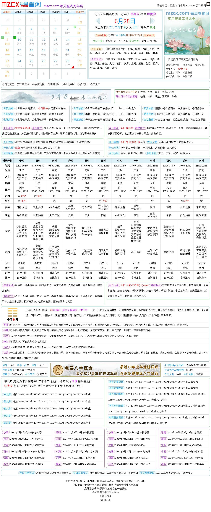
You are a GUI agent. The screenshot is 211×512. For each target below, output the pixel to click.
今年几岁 (170, 69)
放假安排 (200, 65)
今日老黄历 (172, 59)
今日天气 (95, 84)
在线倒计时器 (173, 76)
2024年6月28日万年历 (47, 473)
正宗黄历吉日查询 (188, 59)
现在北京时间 (173, 72)
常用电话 (187, 72)
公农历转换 (38, 84)
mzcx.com (105, 500)
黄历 (136, 336)
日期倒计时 (53, 84)
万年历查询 (171, 5)
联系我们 (102, 488)
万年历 (24, 147)
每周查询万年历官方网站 (105, 492)
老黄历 (68, 301)
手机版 (160, 5)
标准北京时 (69, 84)
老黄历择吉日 (173, 65)
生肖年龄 (187, 76)
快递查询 (187, 65)
